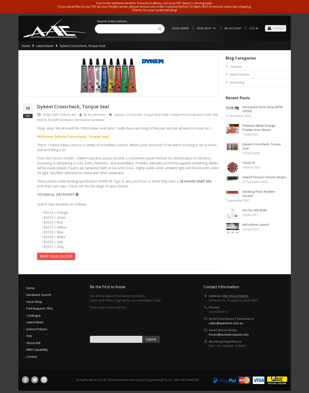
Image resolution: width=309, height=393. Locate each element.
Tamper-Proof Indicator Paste (190, 114)
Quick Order (180, 28)
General (235, 66)
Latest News (45, 46)
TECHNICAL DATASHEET (57, 194)
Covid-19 (248, 163)
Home (26, 46)
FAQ (29, 336)
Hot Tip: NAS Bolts (254, 210)
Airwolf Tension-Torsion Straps (264, 177)
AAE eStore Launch (255, 224)
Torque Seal (152, 114)
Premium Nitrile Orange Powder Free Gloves (258, 127)
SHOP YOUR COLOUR (56, 256)
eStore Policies (36, 329)
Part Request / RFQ (39, 308)
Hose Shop (207, 28)
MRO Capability (37, 349)
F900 (165, 114)
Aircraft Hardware (60, 120)
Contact (31, 356)
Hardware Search (38, 295)
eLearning (237, 82)
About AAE (33, 343)
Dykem (119, 114)
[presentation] (125, 322)
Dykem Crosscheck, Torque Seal (73, 106)
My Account (232, 28)
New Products (239, 74)
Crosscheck (134, 114)
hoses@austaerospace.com (229, 334)
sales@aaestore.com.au (226, 323)
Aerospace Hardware (90, 120)
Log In (253, 28)
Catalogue (33, 315)
